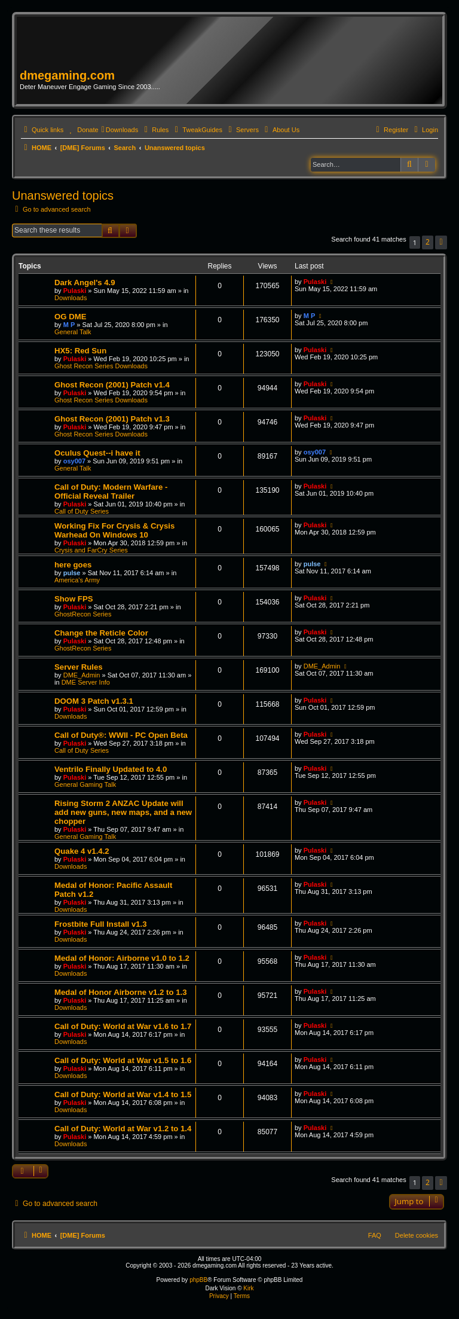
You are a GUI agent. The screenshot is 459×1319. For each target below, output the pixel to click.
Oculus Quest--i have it (97, 452)
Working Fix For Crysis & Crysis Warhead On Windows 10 (114, 530)
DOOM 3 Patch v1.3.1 (93, 701)
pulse (72, 572)
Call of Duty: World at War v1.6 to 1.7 (122, 1026)
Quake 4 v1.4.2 (81, 851)
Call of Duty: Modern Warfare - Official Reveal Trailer (110, 491)
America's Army (77, 580)
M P (69, 324)
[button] (441, 242)
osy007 (74, 461)
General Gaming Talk (85, 784)
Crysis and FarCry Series (91, 550)
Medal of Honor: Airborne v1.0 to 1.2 (121, 958)
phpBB (198, 1280)
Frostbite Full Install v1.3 (100, 924)
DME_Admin (81, 675)
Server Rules (78, 666)
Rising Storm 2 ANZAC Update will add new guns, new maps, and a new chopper (123, 812)
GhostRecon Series (82, 614)
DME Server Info (86, 682)
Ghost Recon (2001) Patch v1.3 (112, 418)
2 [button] (428, 242)
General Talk (72, 331)
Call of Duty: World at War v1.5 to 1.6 (122, 1060)
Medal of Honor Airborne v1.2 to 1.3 (120, 992)
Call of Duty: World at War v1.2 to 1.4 (122, 1128)
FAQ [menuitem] (374, 1235)
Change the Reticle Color (101, 632)
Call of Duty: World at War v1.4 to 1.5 (122, 1094)
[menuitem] (82, 130)
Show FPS (73, 598)
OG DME (70, 316)
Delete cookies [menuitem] (416, 1235)
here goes (72, 564)
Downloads (70, 297)
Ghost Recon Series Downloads (101, 366)
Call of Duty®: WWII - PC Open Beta (121, 735)
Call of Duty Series (81, 511)
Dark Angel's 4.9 (84, 282)
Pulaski (75, 290)
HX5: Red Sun (80, 350)
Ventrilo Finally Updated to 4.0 (110, 769)
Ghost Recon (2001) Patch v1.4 (112, 384)
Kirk (248, 1288)
